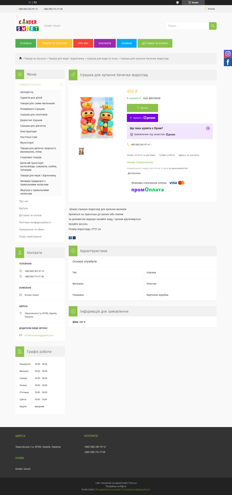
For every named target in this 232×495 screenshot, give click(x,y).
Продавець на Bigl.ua (116, 486)
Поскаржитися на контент (108, 489)
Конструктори (28, 131)
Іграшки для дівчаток (33, 125)
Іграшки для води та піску (102, 58)
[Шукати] (213, 26)
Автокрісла (26, 92)
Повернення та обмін (31, 229)
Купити (144, 108)
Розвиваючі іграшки (32, 109)
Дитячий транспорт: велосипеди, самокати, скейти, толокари (38, 166)
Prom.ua (132, 483)
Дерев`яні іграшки (31, 120)
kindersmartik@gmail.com (39, 335)
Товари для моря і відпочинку (66, 58)
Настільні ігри (28, 137)
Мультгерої (27, 142)
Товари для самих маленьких (37, 103)
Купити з (144, 118)
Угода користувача (30, 236)
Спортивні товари (30, 157)
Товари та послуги (54, 43)
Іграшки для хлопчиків (33, 114)
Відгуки (23, 208)
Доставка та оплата (155, 43)
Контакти (105, 43)
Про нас (83, 43)
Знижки (126, 43)
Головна (26, 43)
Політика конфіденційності (35, 222)
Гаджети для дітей (31, 97)
